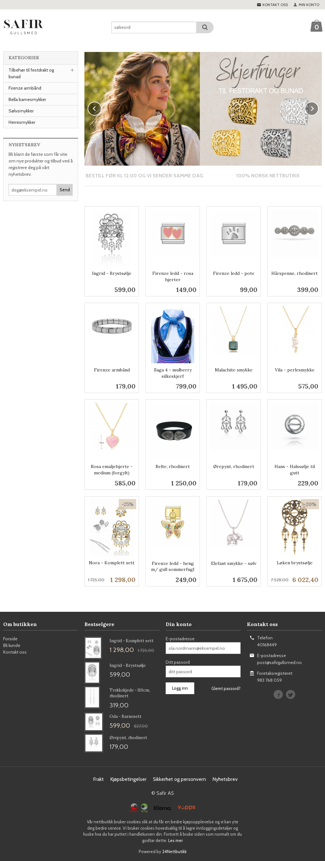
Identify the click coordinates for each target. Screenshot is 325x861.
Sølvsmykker (21, 111)
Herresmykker (22, 122)
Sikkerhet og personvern (179, 779)
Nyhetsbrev (225, 779)
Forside (10, 638)
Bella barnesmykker (27, 99)
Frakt (98, 779)
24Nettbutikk (174, 851)
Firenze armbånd (25, 88)
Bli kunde (11, 645)
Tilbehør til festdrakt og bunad (31, 73)
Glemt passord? (226, 688)
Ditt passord (178, 662)
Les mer (175, 840)
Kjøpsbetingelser (128, 779)
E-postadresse (180, 638)
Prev (101, 107)
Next (318, 107)
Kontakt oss (15, 652)
